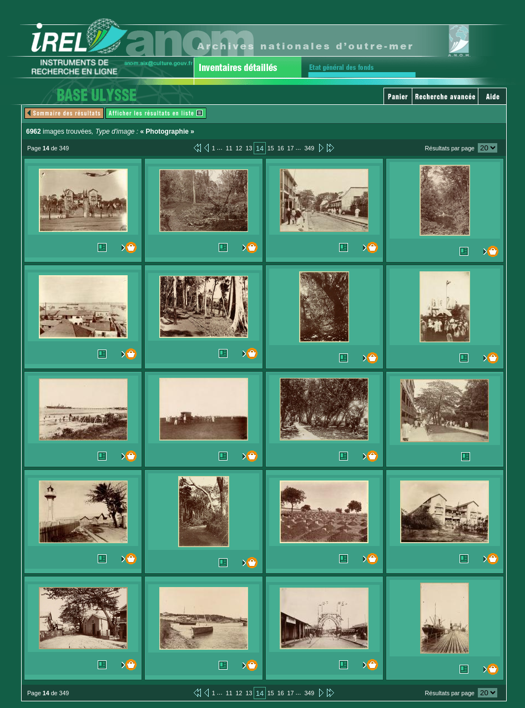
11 (229, 148)
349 (309, 148)
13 (248, 148)
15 (270, 148)
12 (239, 148)
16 (280, 148)
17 (290, 148)
